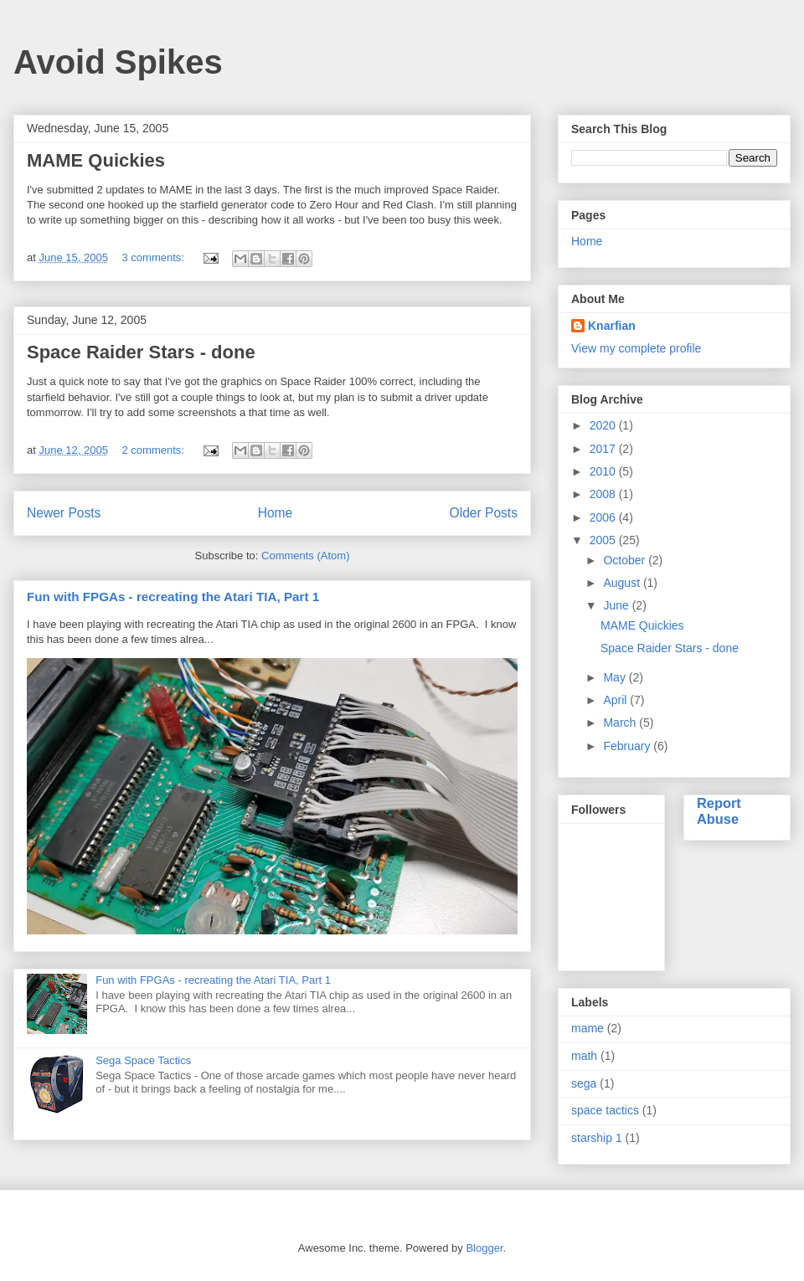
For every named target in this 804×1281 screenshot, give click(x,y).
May (615, 677)
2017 (604, 448)
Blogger (484, 1248)
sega (583, 1083)
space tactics (605, 1110)
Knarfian (612, 325)
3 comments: (155, 257)
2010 (604, 471)
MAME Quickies (96, 160)
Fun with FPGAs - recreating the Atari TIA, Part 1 (173, 596)
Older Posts (484, 513)
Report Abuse (719, 810)
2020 (604, 425)
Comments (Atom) (305, 555)
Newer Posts (63, 513)
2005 (604, 540)
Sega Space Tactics (143, 1060)
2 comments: (155, 450)
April (616, 700)
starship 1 (596, 1138)
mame (587, 1028)
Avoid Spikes (118, 62)
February (628, 746)
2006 (604, 517)
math (584, 1055)
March (621, 722)
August (622, 582)
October (625, 560)
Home (275, 513)
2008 (604, 494)
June (617, 605)
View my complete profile (636, 348)
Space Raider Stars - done (141, 352)
